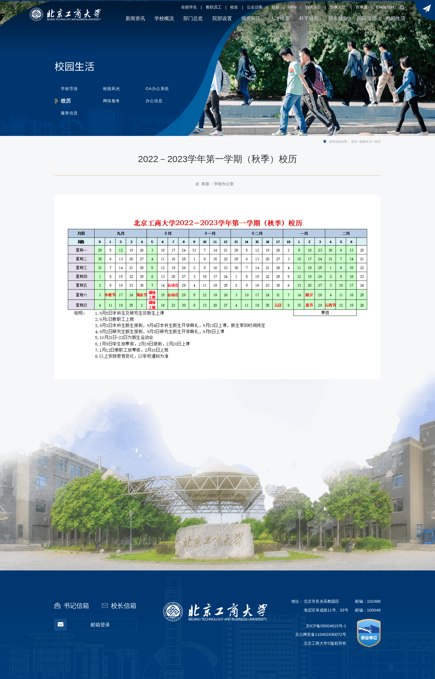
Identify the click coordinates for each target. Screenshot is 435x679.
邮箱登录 (82, 624)
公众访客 (255, 7)
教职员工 (214, 7)
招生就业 (338, 18)
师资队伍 (251, 18)
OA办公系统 (158, 88)
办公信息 (154, 100)
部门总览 (193, 18)
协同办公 (313, 7)
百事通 (362, 7)
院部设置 (222, 18)
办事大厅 (338, 7)
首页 (354, 141)
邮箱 (275, 7)
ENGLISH (385, 7)
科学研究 (309, 18)
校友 (234, 7)
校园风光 (112, 88)
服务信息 (69, 112)
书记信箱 (76, 605)
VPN (292, 7)
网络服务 (112, 100)
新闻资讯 (135, 18)
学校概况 (164, 18)
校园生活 (396, 18)
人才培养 (280, 18)
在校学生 (189, 7)
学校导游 (69, 88)
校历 (66, 100)
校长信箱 (123, 605)
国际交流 (367, 18)
